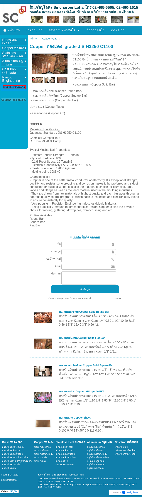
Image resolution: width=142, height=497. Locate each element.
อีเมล (58, 266)
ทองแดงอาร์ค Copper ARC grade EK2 (81, 391)
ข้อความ (56, 273)
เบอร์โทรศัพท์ (53, 258)
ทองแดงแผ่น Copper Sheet (75, 417)
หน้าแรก (34, 38)
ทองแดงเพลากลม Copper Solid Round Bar (84, 311)
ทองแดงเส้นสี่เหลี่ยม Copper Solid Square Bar (86, 365)
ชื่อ (59, 243)
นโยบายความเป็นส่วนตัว (104, 298)
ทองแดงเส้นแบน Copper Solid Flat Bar (82, 337)
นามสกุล (56, 251)
